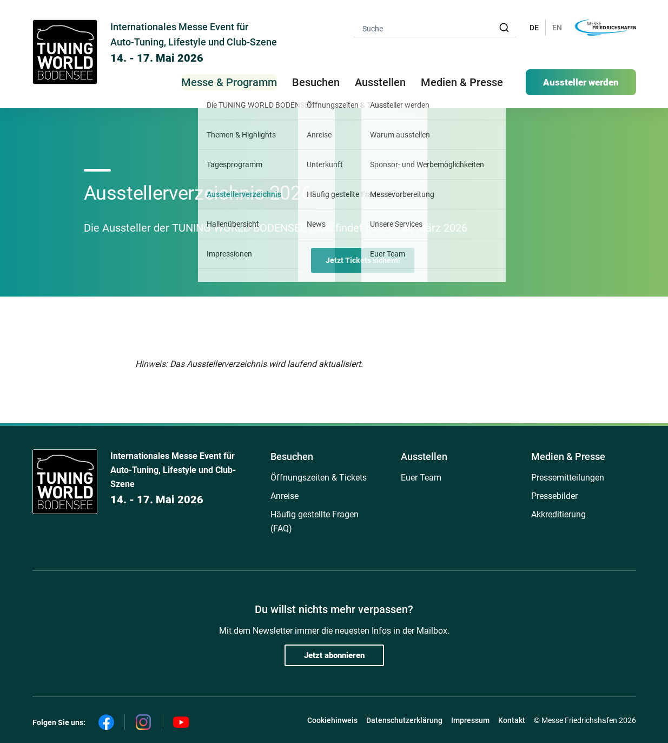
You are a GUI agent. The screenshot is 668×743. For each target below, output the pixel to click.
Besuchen (291, 456)
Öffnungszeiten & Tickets (318, 477)
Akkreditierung (558, 514)
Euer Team (421, 477)
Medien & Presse (462, 82)
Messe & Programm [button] (229, 82)
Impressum (470, 720)
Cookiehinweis (332, 720)
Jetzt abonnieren (334, 655)
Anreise (284, 496)
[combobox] (435, 27)
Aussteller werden (581, 82)
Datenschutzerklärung (404, 720)
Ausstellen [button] (380, 82)
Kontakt (511, 720)
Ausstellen (424, 456)
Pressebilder (554, 496)
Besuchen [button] (316, 82)
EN (557, 27)
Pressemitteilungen (567, 477)
